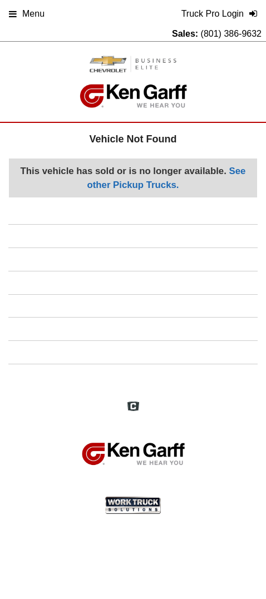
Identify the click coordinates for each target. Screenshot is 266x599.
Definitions (133, 282)
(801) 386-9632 (231, 33)
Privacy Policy (133, 328)
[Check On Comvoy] (133, 407)
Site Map (133, 305)
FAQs (133, 259)
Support (133, 352)
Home (133, 235)
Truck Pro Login (132, 375)
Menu (27, 13)
